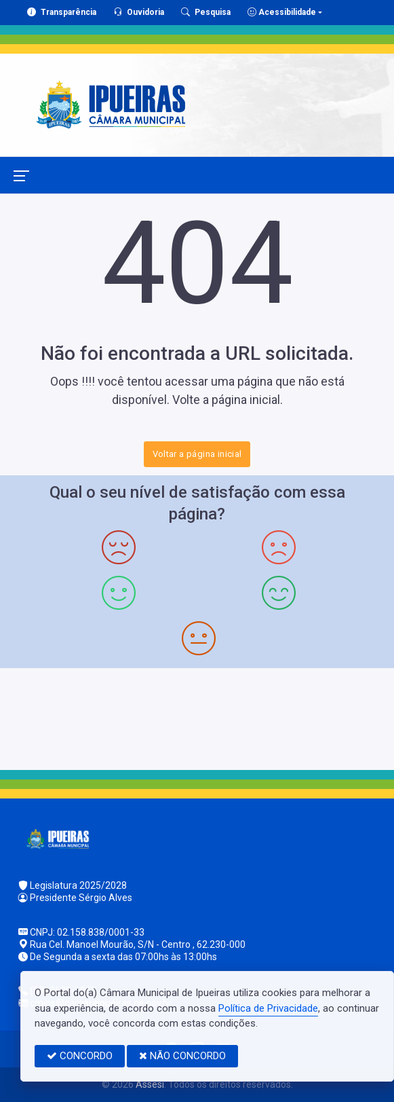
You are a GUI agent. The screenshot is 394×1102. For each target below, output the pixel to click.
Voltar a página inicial (197, 454)
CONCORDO (80, 1056)
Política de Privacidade (268, 1008)
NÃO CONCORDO (182, 1056)
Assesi (150, 1084)
